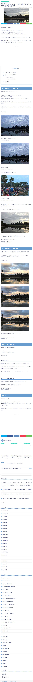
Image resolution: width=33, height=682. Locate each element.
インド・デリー (6, 583)
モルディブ (5, 619)
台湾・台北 (5, 634)
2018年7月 (5, 555)
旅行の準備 (5, 645)
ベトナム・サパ (6, 610)
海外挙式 (4, 654)
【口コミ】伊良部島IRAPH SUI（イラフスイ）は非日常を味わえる (16, 492)
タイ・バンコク (6, 604)
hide (20, 68)
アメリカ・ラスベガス (7, 578)
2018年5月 (5, 561)
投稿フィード (5, 668)
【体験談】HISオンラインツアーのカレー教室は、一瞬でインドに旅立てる (17, 489)
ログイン (4, 667)
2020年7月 (5, 511)
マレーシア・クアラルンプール (9, 616)
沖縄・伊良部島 (6, 648)
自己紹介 (4, 657)
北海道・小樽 (5, 628)
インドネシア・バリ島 (7, 586)
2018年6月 (5, 558)
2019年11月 (5, 531)
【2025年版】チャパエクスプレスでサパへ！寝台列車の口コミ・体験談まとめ (17, 484)
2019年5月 (5, 543)
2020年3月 (5, 519)
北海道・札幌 (5, 631)
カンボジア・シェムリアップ (9, 598)
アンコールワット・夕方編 (10, 74)
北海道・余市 (5, 625)
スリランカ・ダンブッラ (8, 601)
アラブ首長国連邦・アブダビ (9, 581)
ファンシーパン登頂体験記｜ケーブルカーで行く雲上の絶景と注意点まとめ (17, 480)
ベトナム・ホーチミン (7, 613)
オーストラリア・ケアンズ (8, 595)
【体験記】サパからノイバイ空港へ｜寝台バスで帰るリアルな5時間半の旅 (17, 476)
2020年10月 (5, 508)
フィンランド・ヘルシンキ (8, 607)
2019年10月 (5, 534)
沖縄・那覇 (5, 651)
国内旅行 (4, 640)
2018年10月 (5, 546)
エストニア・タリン (7, 589)
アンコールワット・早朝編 (10, 72)
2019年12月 (5, 528)
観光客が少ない (10, 77)
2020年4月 (5, 516)
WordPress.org (5, 671)
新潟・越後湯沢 (6, 642)
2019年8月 (5, 540)
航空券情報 (5, 660)
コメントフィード (6, 670)
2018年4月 (5, 564)
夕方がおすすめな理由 (9, 75)
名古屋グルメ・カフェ (7, 637)
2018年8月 (5, 552)
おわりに (7, 81)
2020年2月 (5, 522)
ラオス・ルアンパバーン (8, 622)
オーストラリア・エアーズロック (10, 592)
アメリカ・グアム (6, 572)
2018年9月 (5, 549)
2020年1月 (5, 525)
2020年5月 (5, 513)
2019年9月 (5, 537)
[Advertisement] (16, 55)
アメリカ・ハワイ (6, 575)
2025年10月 (5, 505)
